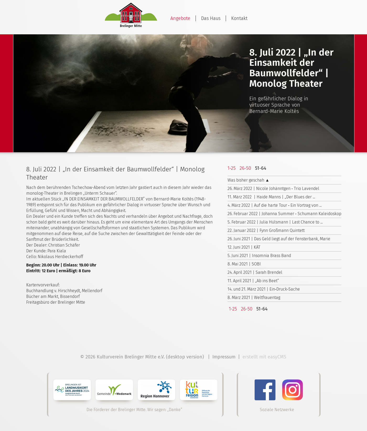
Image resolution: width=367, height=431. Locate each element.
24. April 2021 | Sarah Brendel (255, 272)
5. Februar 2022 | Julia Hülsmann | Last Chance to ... (275, 222)
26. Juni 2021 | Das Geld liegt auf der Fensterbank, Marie (279, 238)
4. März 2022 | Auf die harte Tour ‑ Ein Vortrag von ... (275, 205)
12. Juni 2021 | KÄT (244, 247)
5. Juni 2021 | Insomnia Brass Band (259, 255)
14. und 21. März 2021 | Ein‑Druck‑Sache (264, 289)
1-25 (232, 168)
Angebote (180, 18)
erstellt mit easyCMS (265, 357)
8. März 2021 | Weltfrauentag (254, 297)
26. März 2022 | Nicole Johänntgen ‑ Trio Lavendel (273, 188)
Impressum (223, 357)
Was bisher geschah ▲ (248, 180)
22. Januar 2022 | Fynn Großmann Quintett (266, 230)
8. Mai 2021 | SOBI (244, 263)
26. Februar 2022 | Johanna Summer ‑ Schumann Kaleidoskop (284, 213)
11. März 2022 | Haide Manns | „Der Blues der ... (271, 196)
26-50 (245, 168)
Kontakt (239, 18)
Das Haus (210, 18)
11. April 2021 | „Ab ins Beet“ (253, 280)
